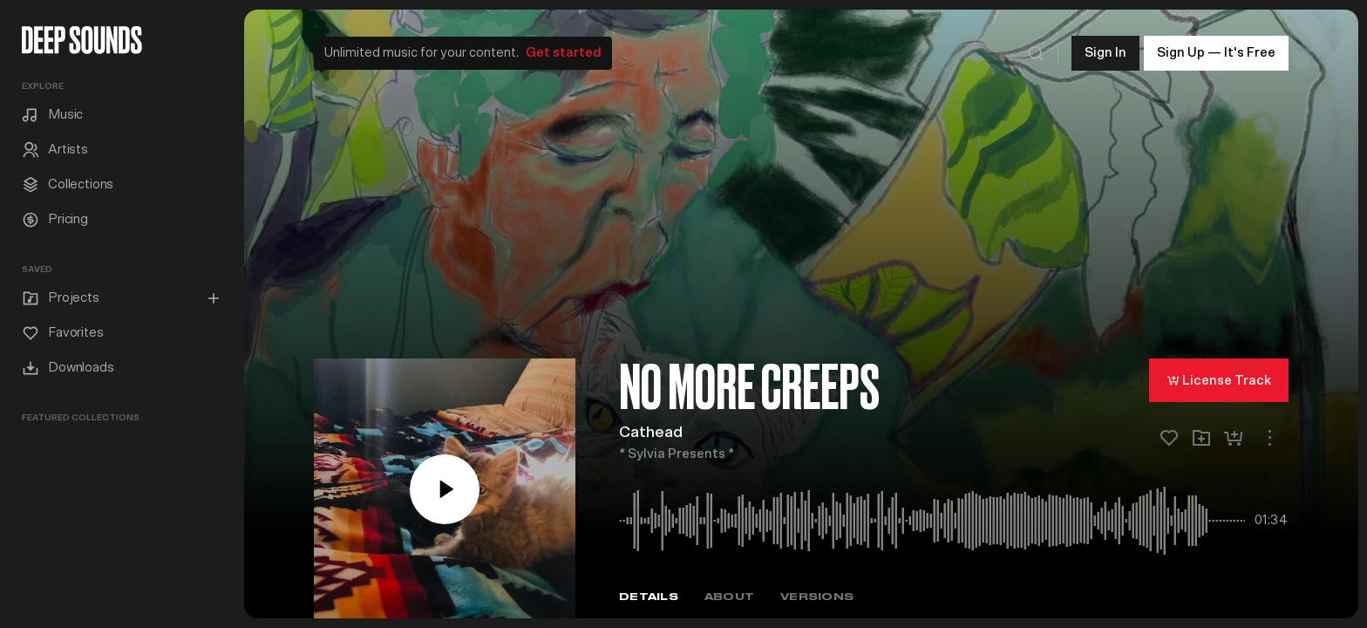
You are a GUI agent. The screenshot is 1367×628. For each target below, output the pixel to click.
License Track (1218, 379)
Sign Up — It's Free (1216, 51)
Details (648, 596)
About (729, 596)
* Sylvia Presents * (676, 453)
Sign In (1105, 51)
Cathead (651, 432)
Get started (564, 51)
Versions (817, 596)
